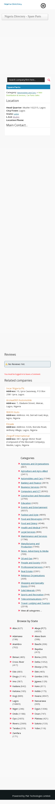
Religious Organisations (33, 575)
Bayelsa (39, 648)
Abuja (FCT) (40, 628)
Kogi (14, 695)
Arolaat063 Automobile (20, 400)
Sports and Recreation (32, 594)
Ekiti (37, 671)
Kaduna (16, 686)
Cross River (18, 661)
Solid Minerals (28, 590)
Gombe (38, 676)
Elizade (10, 424)
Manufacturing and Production (30, 545)
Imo (14, 681)
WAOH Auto (13, 412)
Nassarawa (40, 700)
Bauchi (38, 643)
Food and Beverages (31, 518)
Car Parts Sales (36, 95)
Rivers (15, 723)
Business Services (30, 486)
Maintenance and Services (34, 535)
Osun (37, 713)
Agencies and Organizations (35, 463)
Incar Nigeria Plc (16, 388)
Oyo (14, 718)
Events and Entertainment (34, 507)
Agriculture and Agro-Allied (34, 470)
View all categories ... (31, 610)
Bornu (38, 656)
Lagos (17, 113)
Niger (15, 708)
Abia (14, 628)
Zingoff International (19, 435)
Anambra (16, 643)
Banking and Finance (31, 482)
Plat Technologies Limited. (37, 795)
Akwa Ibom (40, 636)
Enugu (15, 676)
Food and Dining (29, 523)
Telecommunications (31, 598)
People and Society (30, 562)
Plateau (38, 718)
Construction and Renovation (35, 495)
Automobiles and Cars (27, 92)
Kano (37, 686)
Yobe (37, 728)
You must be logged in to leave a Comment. (22, 374)
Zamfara (16, 732)
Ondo (15, 713)
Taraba (16, 728)
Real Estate (27, 571)
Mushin (16, 116)
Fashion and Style (29, 514)
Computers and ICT (31, 491)
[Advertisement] (27, 49)
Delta (37, 661)
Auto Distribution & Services (25, 93)
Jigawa (38, 681)
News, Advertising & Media (34, 550)
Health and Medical (30, 527)
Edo (14, 671)
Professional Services (32, 566)
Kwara (38, 695)
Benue (15, 656)
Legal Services (28, 531)
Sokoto (38, 723)
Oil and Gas (26, 558)
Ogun (37, 708)
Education (26, 502)
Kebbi (37, 690)
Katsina (16, 690)
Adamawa (17, 636)
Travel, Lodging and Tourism (35, 603)
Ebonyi (38, 666)
